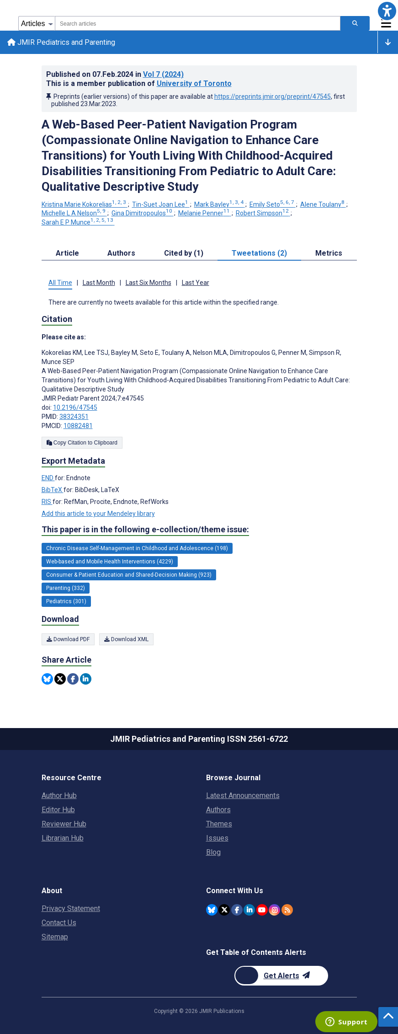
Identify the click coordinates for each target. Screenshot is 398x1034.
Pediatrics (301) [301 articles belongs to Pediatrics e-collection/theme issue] (66, 601)
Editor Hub (58, 809)
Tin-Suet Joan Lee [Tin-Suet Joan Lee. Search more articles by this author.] (161, 204)
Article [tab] (67, 253)
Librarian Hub (63, 838)
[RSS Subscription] (287, 910)
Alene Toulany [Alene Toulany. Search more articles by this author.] (323, 204)
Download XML (126, 639)
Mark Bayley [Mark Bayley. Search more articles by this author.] (219, 204)
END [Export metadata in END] (48, 478)
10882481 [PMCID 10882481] (78, 425)
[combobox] (197, 23)
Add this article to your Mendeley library (98, 513)
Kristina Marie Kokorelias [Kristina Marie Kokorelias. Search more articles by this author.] (84, 204)
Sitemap (55, 936)
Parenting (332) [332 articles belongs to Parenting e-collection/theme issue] (65, 588)
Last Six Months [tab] (148, 282)
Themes (219, 824)
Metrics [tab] (328, 253)
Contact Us (59, 922)
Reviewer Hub (64, 824)
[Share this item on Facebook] (73, 679)
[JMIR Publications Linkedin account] (249, 910)
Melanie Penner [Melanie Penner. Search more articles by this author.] (204, 213)
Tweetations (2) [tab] (259, 253)
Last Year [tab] (195, 282)
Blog (213, 852)
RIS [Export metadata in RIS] (47, 501)
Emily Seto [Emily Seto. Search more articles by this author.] (272, 204)
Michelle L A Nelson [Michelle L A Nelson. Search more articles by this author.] (74, 213)
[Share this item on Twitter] (60, 679)
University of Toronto (194, 83)
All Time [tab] (60, 282)
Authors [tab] (121, 253)
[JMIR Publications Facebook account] (237, 910)
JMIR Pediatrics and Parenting (61, 42)
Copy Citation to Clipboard (82, 442)
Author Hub (59, 795)
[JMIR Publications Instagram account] (274, 910)
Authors (218, 809)
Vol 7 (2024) (163, 74)
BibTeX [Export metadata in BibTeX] (53, 489)
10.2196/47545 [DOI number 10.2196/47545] (75, 407)
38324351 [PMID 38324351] (74, 416)
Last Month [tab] (99, 282)
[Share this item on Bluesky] (47, 679)
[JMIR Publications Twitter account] (224, 910)
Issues (217, 838)
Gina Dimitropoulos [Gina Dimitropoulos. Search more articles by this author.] (142, 213)
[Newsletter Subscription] (281, 976)
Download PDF (68, 639)
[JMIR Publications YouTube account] (262, 910)
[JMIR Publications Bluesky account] (212, 910)
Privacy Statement (71, 908)
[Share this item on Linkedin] (85, 679)
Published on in (115, 74)
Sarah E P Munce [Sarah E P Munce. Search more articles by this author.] (78, 222)
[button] (387, 11)
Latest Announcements (243, 795)
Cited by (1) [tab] (183, 253)
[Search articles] (355, 23)
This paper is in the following (145, 529)
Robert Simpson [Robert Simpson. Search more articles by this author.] (263, 213)
